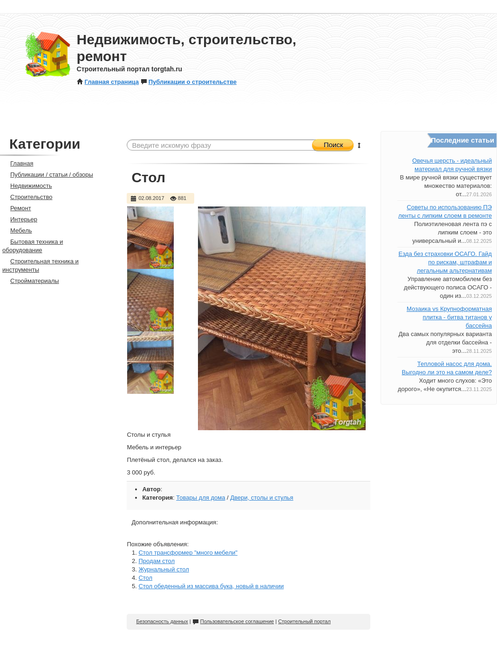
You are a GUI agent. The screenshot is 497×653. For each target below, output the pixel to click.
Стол (145, 577)
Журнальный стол (163, 569)
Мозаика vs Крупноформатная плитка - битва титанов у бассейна (449, 317)
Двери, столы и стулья (261, 497)
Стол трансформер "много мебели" (187, 552)
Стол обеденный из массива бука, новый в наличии (211, 586)
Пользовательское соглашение (233, 621)
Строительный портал (304, 621)
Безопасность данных (162, 621)
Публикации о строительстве (189, 81)
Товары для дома (200, 497)
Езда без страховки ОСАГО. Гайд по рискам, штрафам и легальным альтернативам (444, 262)
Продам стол (156, 560)
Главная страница (108, 81)
